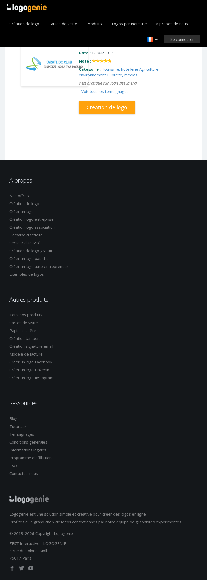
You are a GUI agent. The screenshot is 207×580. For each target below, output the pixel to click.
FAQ (13, 465)
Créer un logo (21, 211)
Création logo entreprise (31, 219)
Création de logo (24, 23)
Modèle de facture (26, 354)
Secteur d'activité (25, 242)
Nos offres (19, 195)
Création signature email (31, 346)
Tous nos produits (25, 314)
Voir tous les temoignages (105, 91)
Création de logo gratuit (30, 250)
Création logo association (32, 227)
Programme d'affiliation (30, 457)
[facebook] (12, 569)
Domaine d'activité (26, 234)
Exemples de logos (26, 274)
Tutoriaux (18, 426)
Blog (13, 418)
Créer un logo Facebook (30, 361)
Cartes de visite (63, 23)
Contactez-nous (23, 473)
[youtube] (30, 569)
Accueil (27, 8)
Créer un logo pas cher (29, 258)
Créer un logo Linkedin (29, 369)
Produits (94, 23)
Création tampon (24, 338)
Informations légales (27, 449)
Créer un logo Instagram (31, 377)
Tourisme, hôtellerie (120, 69)
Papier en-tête (22, 330)
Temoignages (21, 434)
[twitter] (22, 569)
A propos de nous (172, 23)
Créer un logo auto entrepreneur (38, 266)
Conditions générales (28, 442)
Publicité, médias (122, 75)
